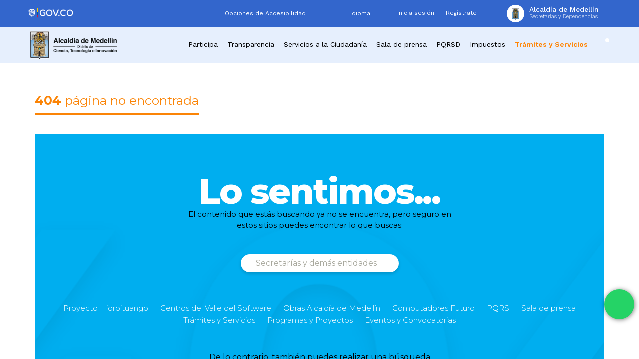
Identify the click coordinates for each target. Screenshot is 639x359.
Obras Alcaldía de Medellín (331, 308)
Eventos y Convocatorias (410, 320)
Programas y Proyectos (310, 320)
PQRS (498, 308)
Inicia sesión (415, 12)
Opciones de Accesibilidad (265, 13)
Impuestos (487, 44)
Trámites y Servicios (219, 320)
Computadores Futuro (433, 308)
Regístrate (461, 12)
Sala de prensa (548, 308)
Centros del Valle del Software (215, 308)
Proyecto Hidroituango (105, 308)
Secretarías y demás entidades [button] (317, 263)
